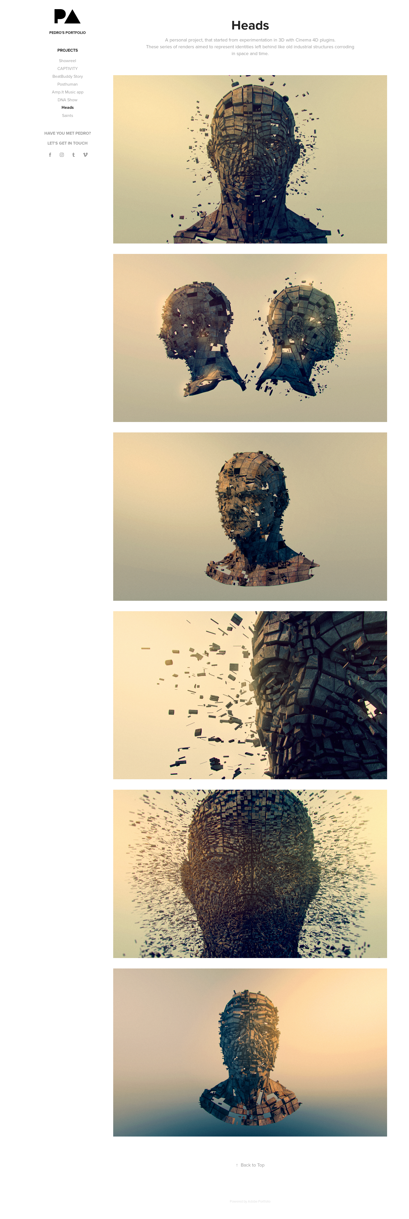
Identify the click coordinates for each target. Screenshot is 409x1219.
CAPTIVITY (67, 68)
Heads (68, 107)
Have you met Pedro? (67, 133)
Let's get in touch (67, 143)
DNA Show (67, 100)
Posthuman (67, 84)
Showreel (67, 60)
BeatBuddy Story (67, 76)
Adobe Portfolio (259, 1201)
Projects (67, 50)
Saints (67, 115)
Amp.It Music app (67, 92)
